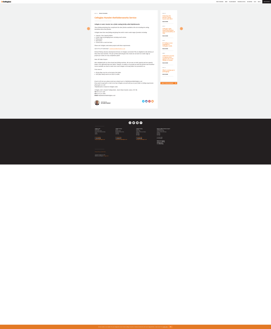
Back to (167, 83)
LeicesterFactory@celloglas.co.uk (121, 139)
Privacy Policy (97, 151)
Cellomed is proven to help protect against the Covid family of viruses (168, 58)
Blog (255, 1)
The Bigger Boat (105, 155)
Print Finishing (219, 1)
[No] (269, 327)
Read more (165, 21)
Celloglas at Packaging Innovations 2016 (181, 28)
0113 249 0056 (98, 137)
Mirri (226, 1)
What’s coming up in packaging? (168, 70)
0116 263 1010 (118, 137)
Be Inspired (249, 1)
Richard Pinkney (106, 103)
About (259, 1)
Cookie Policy (103, 151)
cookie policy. (165, 326)
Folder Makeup (232, 1)
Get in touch (267, 1)
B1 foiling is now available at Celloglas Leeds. (167, 44)
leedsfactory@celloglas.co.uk (100, 139)
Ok (170, 326)
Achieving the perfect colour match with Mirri (167, 17)
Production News (103, 13)
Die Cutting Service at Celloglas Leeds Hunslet (88, 28)
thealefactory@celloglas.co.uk (141, 139)
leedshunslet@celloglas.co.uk (117, 48)
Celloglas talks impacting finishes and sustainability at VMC (168, 31)
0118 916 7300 (139, 137)
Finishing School (242, 1)
